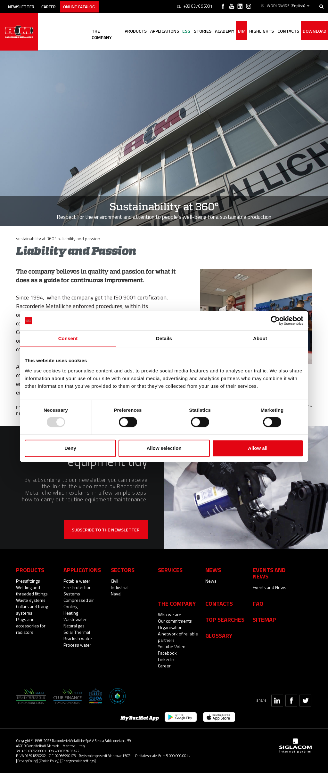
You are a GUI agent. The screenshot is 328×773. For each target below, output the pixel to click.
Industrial (119, 587)
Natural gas (74, 625)
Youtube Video (171, 646)
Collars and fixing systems (32, 609)
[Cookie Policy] (49, 760)
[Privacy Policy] (27, 760)
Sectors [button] (123, 569)
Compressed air (78, 600)
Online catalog (87, 5)
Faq (258, 603)
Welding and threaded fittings (32, 590)
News (211, 581)
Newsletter (23, 5)
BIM (238, 31)
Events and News (269, 587)
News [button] (213, 569)
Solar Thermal (76, 632)
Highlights (259, 31)
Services (170, 569)
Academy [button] (220, 31)
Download (314, 31)
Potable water (76, 581)
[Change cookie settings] (78, 760)
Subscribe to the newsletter (106, 529)
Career (53, 5)
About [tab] (260, 338)
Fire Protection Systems (77, 590)
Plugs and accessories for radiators (30, 625)
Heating (70, 613)
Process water (77, 645)
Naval (116, 593)
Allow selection (163, 448)
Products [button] (127, 31)
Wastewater (75, 619)
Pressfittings (28, 581)
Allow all (257, 448)
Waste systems (30, 600)
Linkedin (166, 659)
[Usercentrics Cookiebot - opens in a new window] (275, 320)
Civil (114, 581)
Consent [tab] (68, 338)
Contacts (219, 603)
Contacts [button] (287, 31)
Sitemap (264, 619)
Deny (70, 448)
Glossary (218, 635)
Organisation (170, 627)
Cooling (70, 606)
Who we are (169, 614)
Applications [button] (157, 31)
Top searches (224, 619)
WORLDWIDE (285, 6)
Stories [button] (197, 31)
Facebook (167, 652)
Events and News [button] (269, 573)
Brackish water (77, 638)
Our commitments (175, 621)
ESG (180, 31)
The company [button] (96, 31)
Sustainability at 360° (36, 238)
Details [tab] (164, 338)
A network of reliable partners (178, 636)
